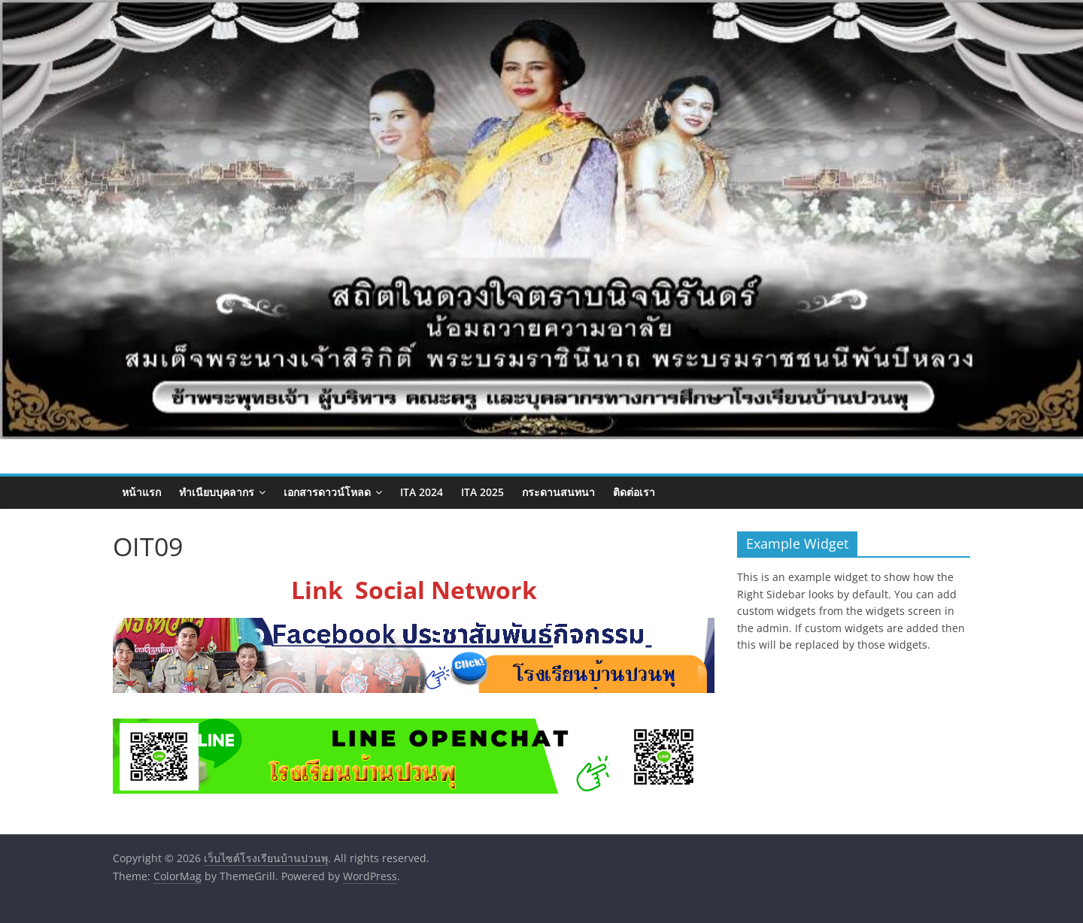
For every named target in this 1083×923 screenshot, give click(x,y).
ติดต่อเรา (634, 492)
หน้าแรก (141, 492)
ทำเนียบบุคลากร (216, 492)
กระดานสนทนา (558, 492)
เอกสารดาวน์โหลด (327, 492)
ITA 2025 (482, 492)
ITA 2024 (421, 492)
